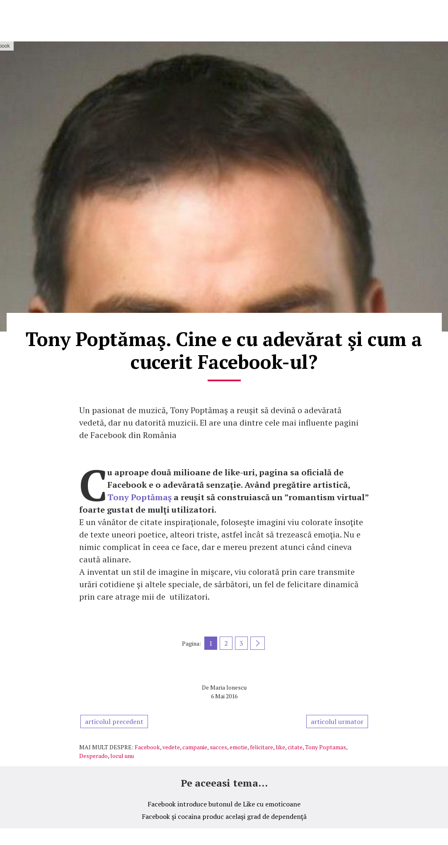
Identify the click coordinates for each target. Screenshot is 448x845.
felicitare (261, 747)
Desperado (93, 756)
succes (218, 747)
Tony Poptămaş (139, 497)
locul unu (122, 756)
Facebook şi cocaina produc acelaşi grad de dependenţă (224, 816)
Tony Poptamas (325, 747)
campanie (194, 747)
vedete (171, 747)
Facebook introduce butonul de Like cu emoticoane (224, 804)
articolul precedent (114, 721)
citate (295, 747)
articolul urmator (337, 721)
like (280, 747)
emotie (238, 747)
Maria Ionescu (228, 687)
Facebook (147, 747)
